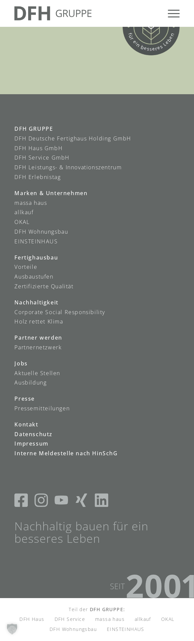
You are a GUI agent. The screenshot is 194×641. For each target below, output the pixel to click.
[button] (12, 629)
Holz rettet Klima (38, 321)
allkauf (24, 212)
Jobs (20, 363)
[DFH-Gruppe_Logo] (80, 13)
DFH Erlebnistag (37, 177)
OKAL (21, 222)
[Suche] (154, 13)
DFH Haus (31, 619)
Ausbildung (30, 382)
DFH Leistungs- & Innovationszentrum (68, 167)
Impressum (31, 443)
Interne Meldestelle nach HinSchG (66, 453)
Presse (24, 398)
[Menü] (170, 13)
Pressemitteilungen (42, 408)
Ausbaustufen (33, 276)
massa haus (30, 203)
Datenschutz (33, 434)
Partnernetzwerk (38, 347)
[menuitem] (154, 13)
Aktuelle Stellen (37, 373)
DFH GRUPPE (33, 128)
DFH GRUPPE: (107, 609)
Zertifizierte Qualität (43, 286)
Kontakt (26, 424)
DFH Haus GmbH (38, 148)
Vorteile (25, 267)
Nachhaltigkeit (36, 302)
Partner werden (38, 337)
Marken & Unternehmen (50, 193)
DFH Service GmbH (42, 157)
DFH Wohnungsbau (41, 231)
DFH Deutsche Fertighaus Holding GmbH (72, 138)
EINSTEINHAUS (36, 241)
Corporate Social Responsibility (59, 312)
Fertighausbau (36, 257)
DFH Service (70, 619)
